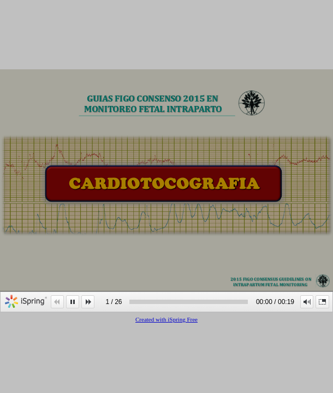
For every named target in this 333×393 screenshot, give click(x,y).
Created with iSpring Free (166, 319)
